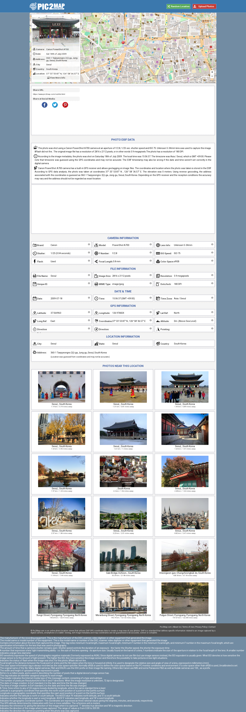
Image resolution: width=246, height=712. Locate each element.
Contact (212, 627)
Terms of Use (188, 627)
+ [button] (212, 72)
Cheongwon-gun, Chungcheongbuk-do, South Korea (185, 573)
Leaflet (176, 82)
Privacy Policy (201, 627)
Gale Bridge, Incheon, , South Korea (123, 573)
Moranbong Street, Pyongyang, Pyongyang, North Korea (123, 615)
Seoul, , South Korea (62, 404)
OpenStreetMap (210, 82)
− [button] (212, 76)
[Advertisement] (146, 110)
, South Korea (123, 488)
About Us (177, 627)
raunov (191, 82)
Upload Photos (206, 6)
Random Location (180, 6)
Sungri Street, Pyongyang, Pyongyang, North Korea (62, 615)
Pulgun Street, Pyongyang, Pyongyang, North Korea (185, 615)
